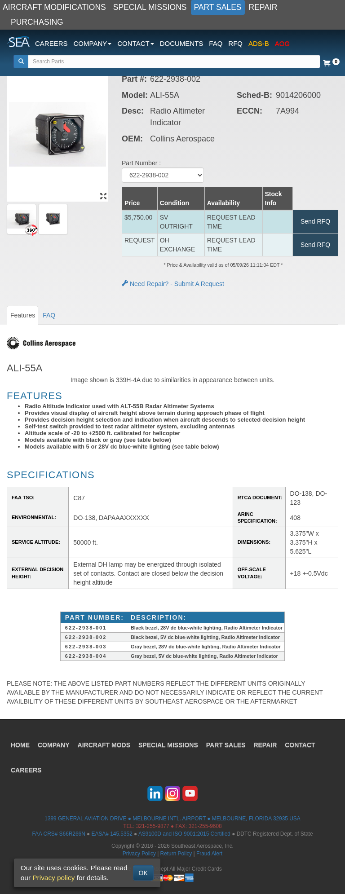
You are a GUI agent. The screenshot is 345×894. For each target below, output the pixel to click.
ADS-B (258, 43)
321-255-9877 (152, 826)
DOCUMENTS (181, 43)
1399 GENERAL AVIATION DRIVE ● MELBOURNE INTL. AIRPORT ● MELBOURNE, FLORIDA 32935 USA (172, 818)
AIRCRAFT (104, 745)
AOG (282, 43)
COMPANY (54, 745)
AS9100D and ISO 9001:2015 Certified (184, 834)
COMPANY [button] (93, 43)
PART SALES (218, 7)
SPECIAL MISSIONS (150, 7)
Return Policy (176, 853)
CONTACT (300, 745)
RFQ (235, 43)
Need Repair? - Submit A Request (173, 283)
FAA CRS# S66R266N (58, 834)
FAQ (215, 43)
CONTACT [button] (135, 43)
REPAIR (263, 7)
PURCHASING (37, 22)
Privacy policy (53, 877)
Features (22, 315)
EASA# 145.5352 (112, 834)
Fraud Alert (209, 853)
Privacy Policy (139, 853)
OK (143, 872)
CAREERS (51, 43)
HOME (20, 745)
